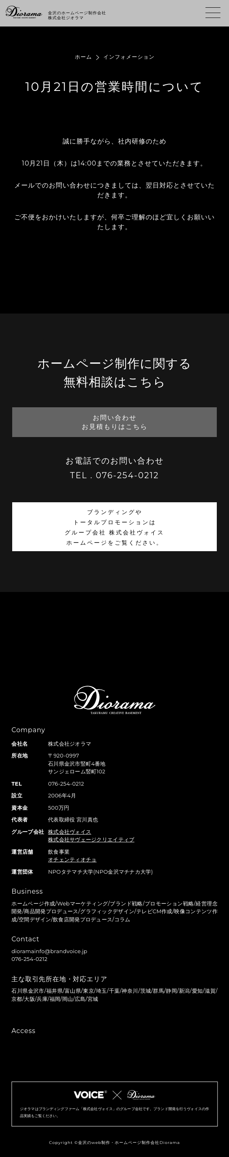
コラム (122, 919)
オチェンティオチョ (72, 859)
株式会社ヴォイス (69, 831)
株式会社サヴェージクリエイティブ (91, 839)
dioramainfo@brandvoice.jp (49, 951)
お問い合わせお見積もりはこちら (115, 422)
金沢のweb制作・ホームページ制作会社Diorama (129, 1142)
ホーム (83, 56)
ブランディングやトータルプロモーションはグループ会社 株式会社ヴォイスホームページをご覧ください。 (114, 527)
